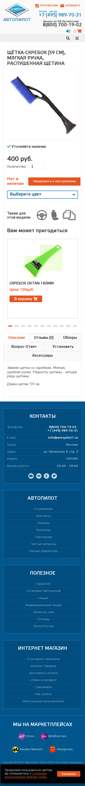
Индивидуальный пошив (43, 605)
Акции (43, 598)
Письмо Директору (43, 551)
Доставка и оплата (43, 673)
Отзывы (44, 619)
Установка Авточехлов (44, 591)
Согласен (68, 774)
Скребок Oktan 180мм (32, 283)
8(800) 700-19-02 (62, 427)
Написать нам (43, 612)
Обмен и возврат (44, 680)
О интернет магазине (43, 659)
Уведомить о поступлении (54, 181)
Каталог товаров (43, 666)
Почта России (43, 626)
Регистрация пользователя (43, 701)
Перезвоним (46, 6)
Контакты (43, 516)
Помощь (43, 523)
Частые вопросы (43, 544)
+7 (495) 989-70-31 (62, 430)
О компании (43, 509)
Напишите (70, 6)
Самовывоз (43, 687)
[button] (10, 326)
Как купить (43, 694)
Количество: (17, 166)
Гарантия (43, 584)
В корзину (25, 299)
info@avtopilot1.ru (63, 437)
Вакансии (43, 530)
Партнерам (43, 537)
